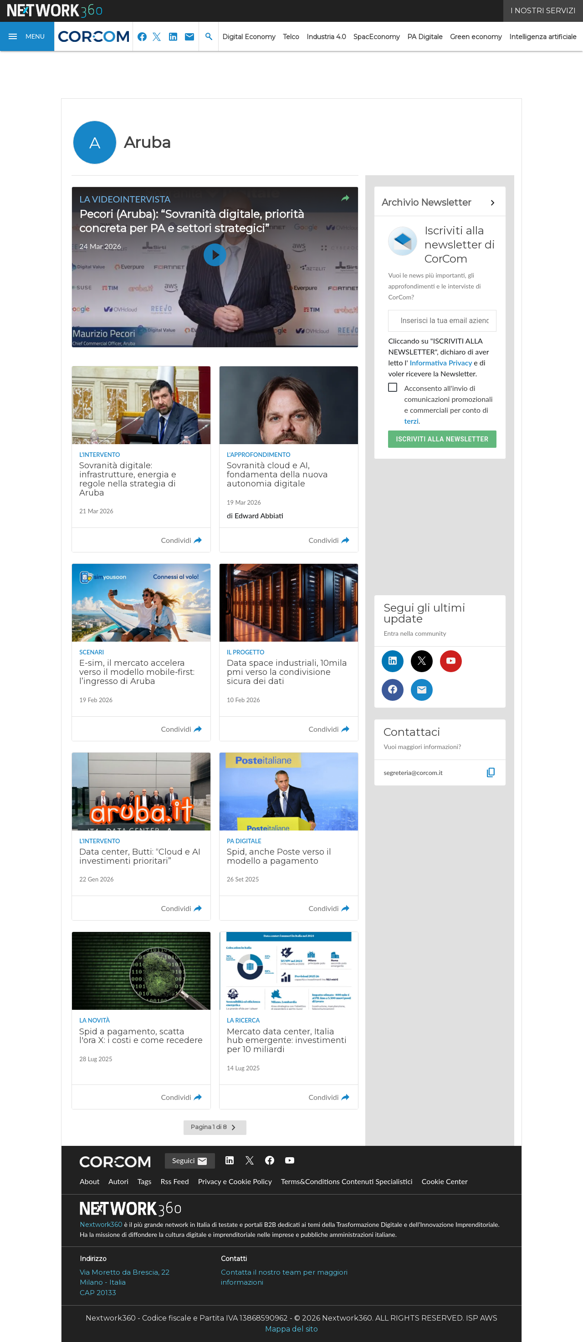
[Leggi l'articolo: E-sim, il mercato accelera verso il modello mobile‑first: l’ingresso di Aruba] (141, 652)
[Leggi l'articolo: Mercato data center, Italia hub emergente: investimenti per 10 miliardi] (289, 1020)
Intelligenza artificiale (543, 37)
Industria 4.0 (326, 37)
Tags (145, 1181)
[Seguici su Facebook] (393, 690)
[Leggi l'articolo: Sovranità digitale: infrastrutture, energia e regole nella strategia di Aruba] (141, 459)
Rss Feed (175, 1181)
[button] (27, 36)
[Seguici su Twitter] (422, 661)
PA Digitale (425, 37)
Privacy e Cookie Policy (235, 1181)
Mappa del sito (291, 1329)
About (90, 1181)
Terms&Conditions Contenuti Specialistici (347, 1181)
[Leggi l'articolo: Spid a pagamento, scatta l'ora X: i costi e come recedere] (141, 1020)
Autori (118, 1181)
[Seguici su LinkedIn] (393, 661)
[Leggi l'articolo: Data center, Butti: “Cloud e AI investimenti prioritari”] (141, 837)
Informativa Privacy (441, 362)
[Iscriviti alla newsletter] (422, 690)
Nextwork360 (101, 1224)
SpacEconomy (376, 37)
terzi (411, 420)
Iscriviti (442, 439)
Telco (291, 37)
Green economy (476, 37)
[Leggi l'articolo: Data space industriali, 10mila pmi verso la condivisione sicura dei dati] (289, 652)
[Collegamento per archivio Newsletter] (440, 203)
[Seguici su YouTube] (451, 661)
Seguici (190, 1161)
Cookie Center (445, 1181)
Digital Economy (249, 37)
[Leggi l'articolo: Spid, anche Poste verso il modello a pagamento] (289, 837)
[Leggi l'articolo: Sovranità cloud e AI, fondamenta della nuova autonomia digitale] (289, 459)
